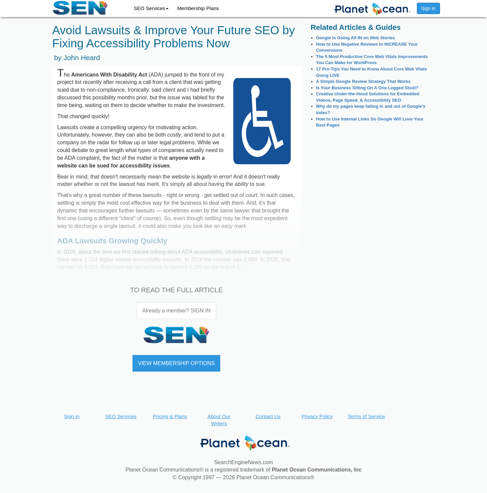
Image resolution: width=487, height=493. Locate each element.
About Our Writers (218, 419)
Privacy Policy (317, 416)
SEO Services (151, 8)
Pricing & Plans (170, 416)
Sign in (428, 8)
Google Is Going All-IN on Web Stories (355, 37)
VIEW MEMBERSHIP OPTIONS (176, 363)
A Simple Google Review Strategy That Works (363, 81)
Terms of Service (366, 416)
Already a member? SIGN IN (176, 310)
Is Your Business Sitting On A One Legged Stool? (367, 87)
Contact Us (268, 416)
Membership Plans (198, 8)
